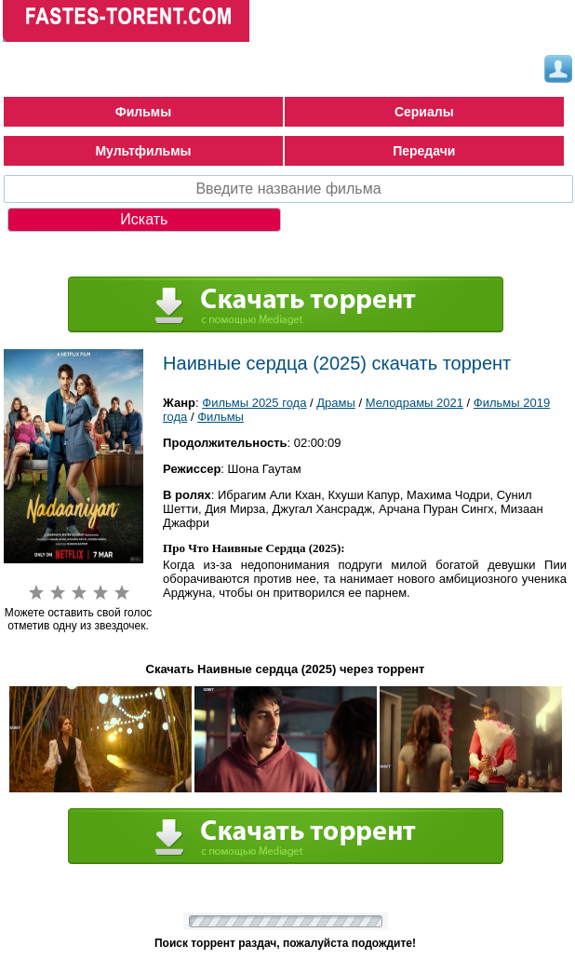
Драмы (335, 403)
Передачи (424, 150)
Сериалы (424, 111)
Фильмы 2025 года (254, 403)
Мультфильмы (143, 150)
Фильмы (143, 111)
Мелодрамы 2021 (414, 403)
